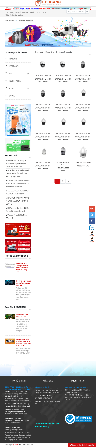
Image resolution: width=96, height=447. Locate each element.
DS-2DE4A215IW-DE (43, 76)
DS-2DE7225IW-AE (43, 162)
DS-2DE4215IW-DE (83, 76)
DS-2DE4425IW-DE (63, 104)
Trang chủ (39, 52)
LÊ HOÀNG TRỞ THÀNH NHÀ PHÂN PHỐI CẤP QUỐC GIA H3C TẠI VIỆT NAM (18, 174)
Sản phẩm (50, 52)
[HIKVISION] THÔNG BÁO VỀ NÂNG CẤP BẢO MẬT (23, 283)
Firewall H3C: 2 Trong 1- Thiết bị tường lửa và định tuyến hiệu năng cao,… (16, 163)
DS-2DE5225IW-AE (83, 104)
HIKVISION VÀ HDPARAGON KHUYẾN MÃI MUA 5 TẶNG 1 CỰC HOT (17, 201)
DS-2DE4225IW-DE (43, 104)
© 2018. (16, 445)
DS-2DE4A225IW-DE (63, 76)
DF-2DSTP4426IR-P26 (63, 163)
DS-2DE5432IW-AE (83, 133)
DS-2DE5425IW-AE (63, 133)
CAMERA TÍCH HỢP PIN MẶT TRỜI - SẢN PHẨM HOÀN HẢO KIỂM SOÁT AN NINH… (18, 184)
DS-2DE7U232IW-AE (83, 162)
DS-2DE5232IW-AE (43, 133)
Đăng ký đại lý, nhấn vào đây (82, 445)
